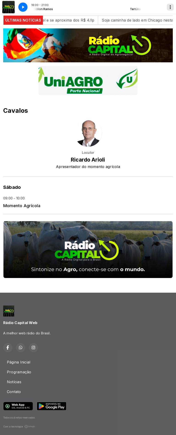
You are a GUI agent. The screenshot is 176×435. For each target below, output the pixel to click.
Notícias (14, 382)
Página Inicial (18, 362)
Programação (19, 372)
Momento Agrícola (21, 205)
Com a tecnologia (19, 426)
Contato (14, 391)
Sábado (12, 187)
